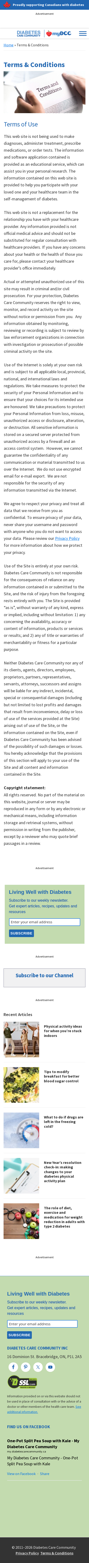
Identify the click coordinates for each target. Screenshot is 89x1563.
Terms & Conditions (56, 1553)
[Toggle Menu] (83, 33)
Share (44, 1473)
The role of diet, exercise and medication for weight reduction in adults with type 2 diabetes (64, 1217)
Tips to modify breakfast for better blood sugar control (61, 1076)
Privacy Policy (67, 538)
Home (9, 45)
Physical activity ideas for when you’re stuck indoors (63, 1031)
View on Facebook (21, 1473)
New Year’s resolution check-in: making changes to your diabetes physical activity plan (62, 1171)
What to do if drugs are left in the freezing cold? (63, 1121)
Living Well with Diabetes (40, 892)
